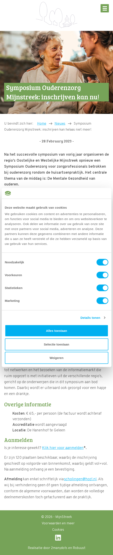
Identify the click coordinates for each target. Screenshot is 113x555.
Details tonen (90, 317)
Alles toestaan (56, 330)
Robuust (79, 548)
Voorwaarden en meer (58, 523)
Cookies (58, 530)
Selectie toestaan (56, 344)
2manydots (59, 548)
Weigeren (56, 358)
